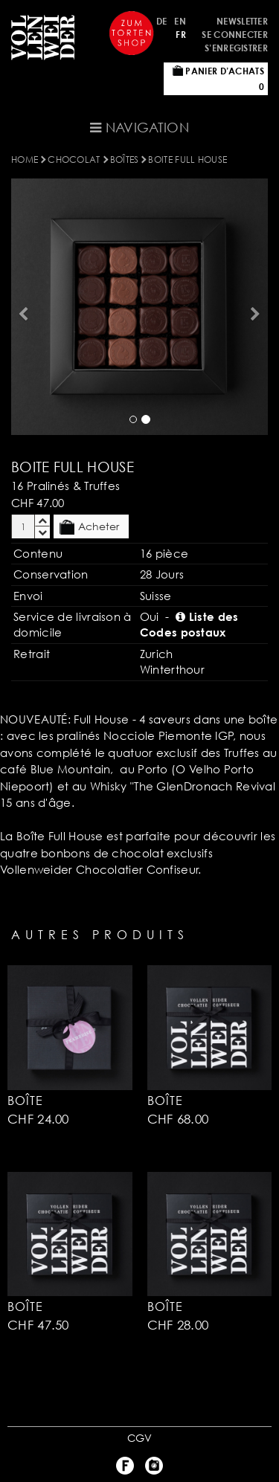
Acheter (89, 527)
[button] (21, 306)
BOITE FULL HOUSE (187, 159)
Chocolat (74, 159)
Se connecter (235, 34)
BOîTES (124, 159)
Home (24, 159)
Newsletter (242, 21)
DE (161, 21)
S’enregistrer (236, 48)
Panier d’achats (218, 78)
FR (181, 34)
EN (180, 21)
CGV (140, 1437)
